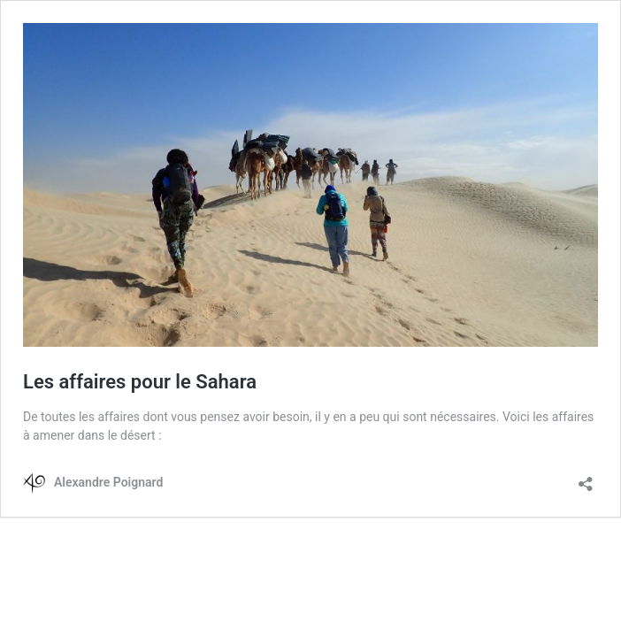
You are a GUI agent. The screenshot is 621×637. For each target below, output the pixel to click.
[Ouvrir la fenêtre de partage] (585, 478)
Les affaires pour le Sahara (140, 382)
